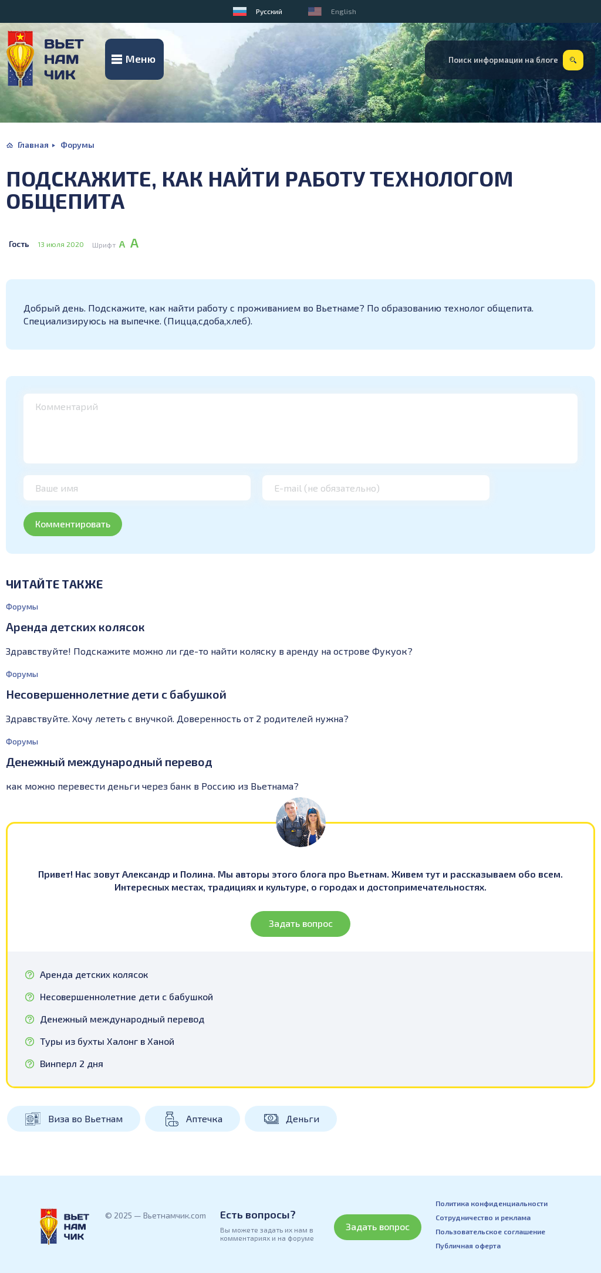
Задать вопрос (301, 923)
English (343, 11)
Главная (33, 145)
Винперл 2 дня (71, 1063)
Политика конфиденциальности (491, 1203)
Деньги (302, 1118)
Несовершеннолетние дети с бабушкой (116, 694)
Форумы (77, 145)
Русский (269, 11)
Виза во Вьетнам (85, 1118)
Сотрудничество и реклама (483, 1217)
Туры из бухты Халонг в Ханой (107, 1041)
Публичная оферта (468, 1245)
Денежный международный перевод (109, 761)
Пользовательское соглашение (490, 1231)
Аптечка (204, 1118)
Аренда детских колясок (75, 626)
